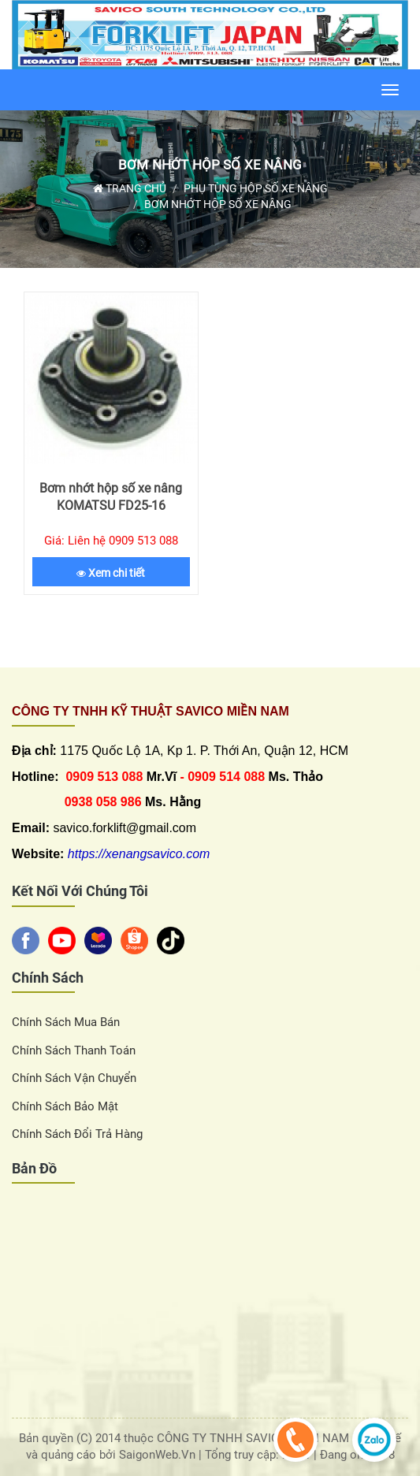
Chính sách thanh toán (74, 1050)
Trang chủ (129, 188)
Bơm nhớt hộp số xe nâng (210, 165)
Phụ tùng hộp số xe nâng (256, 188)
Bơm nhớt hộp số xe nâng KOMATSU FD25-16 (110, 497)
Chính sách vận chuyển (74, 1078)
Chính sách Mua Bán (66, 1022)
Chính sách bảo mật (65, 1106)
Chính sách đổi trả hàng (77, 1134)
